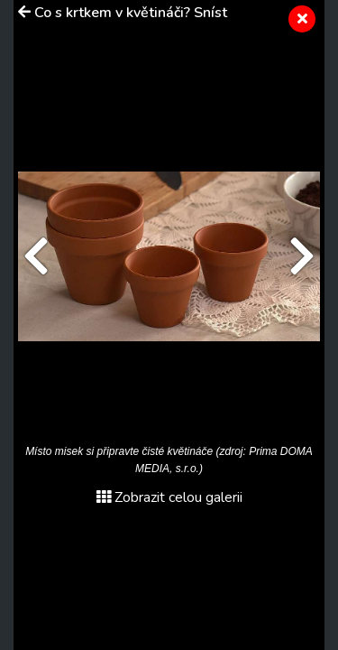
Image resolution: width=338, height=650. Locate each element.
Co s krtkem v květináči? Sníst (130, 13)
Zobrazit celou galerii (169, 497)
